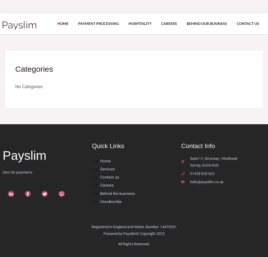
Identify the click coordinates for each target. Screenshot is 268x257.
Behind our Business (206, 23)
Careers (167, 23)
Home (58, 23)
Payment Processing (95, 23)
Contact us (247, 23)
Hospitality (137, 23)
